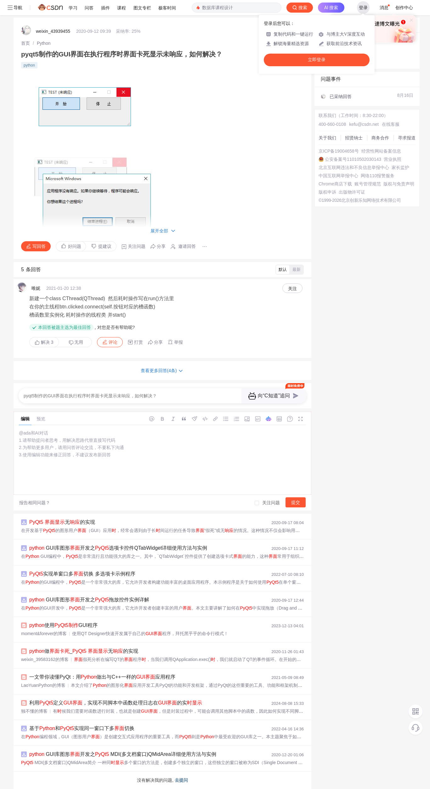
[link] (25, 43)
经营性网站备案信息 (381, 151)
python (29, 65)
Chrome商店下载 (335, 183)
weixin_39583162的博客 (45, 659)
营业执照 (392, 159)
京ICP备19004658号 (339, 151)
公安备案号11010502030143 (353, 159)
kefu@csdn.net (364, 124)
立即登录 (316, 59)
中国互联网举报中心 (338, 175)
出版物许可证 (352, 192)
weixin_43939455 (53, 31)
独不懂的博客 (34, 711)
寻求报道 (407, 137)
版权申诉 (327, 192)
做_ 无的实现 (83, 651)
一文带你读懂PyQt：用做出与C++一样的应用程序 (102, 677)
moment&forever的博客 (44, 633)
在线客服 (390, 124)
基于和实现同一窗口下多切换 (81, 728)
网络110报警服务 (377, 175)
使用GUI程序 (63, 625)
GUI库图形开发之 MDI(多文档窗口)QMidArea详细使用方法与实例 (122, 754)
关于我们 (327, 137)
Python (44, 43)
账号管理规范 (367, 183)
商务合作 (380, 137)
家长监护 (400, 167)
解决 (44, 342)
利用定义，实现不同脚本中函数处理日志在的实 (115, 702)
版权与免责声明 (398, 183)
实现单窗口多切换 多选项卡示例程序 (82, 573)
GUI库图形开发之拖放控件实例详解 (89, 599)
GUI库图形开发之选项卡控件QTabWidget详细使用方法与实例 (118, 548)
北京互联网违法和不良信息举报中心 (354, 167)
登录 (363, 7)
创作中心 (404, 7)
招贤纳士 (354, 137)
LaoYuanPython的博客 (43, 685)
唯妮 (35, 288)
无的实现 (62, 522)
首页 (25, 43)
